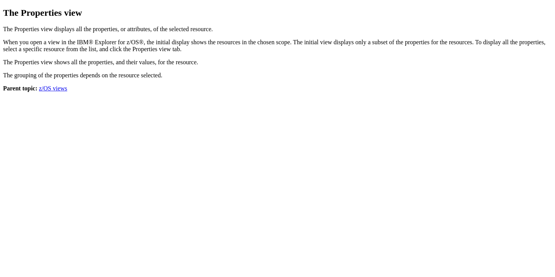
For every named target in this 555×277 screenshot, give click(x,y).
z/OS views (53, 88)
